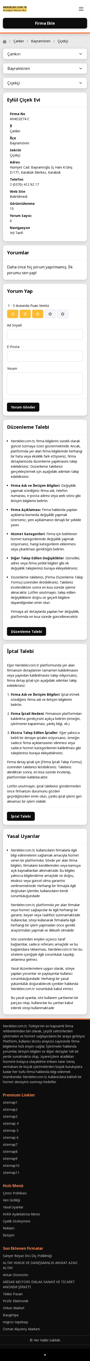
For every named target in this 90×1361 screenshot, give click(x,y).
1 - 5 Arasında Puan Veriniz (28, 305)
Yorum (12, 368)
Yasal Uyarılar (13, 1207)
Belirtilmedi (18, 196)
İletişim (8, 1235)
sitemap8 (10, 1151)
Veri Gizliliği (11, 1200)
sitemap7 (10, 1144)
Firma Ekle (45, 23)
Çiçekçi (63, 41)
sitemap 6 (10, 1137)
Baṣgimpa (10, 1315)
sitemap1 (10, 1102)
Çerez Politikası (15, 1193)
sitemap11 (11, 1172)
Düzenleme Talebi (26, 631)
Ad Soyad (14, 325)
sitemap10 (11, 1165)
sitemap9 (10, 1158)
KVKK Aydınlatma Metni (21, 1214)
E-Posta (13, 346)
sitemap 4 (10, 1123)
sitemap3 (10, 1116)
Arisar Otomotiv (15, 1274)
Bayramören (40, 41)
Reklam (8, 1228)
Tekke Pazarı (13, 1294)
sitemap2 (10, 1109)
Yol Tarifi (16, 232)
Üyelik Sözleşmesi (16, 1221)
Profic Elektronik (15, 1301)
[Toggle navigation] (81, 9)
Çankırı (18, 41)
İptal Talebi (21, 816)
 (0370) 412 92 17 (24, 184)
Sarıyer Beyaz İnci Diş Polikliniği (27, 1255)
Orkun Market (13, 1308)
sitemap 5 (10, 1130)
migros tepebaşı (15, 1322)
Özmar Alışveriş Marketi (21, 1329)
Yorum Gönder (23, 407)
